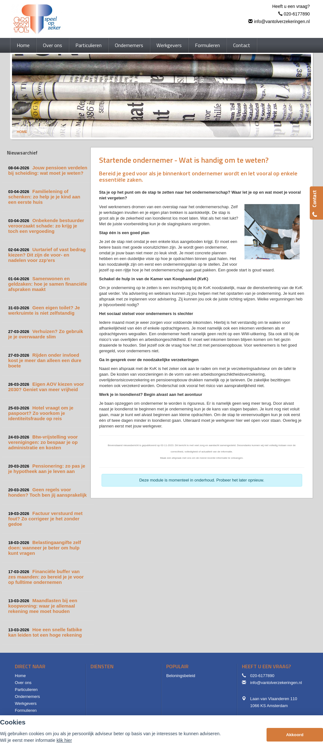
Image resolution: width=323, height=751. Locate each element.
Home (22, 132)
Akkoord (294, 734)
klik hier (64, 740)
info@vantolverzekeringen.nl (282, 21)
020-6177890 (297, 13)
